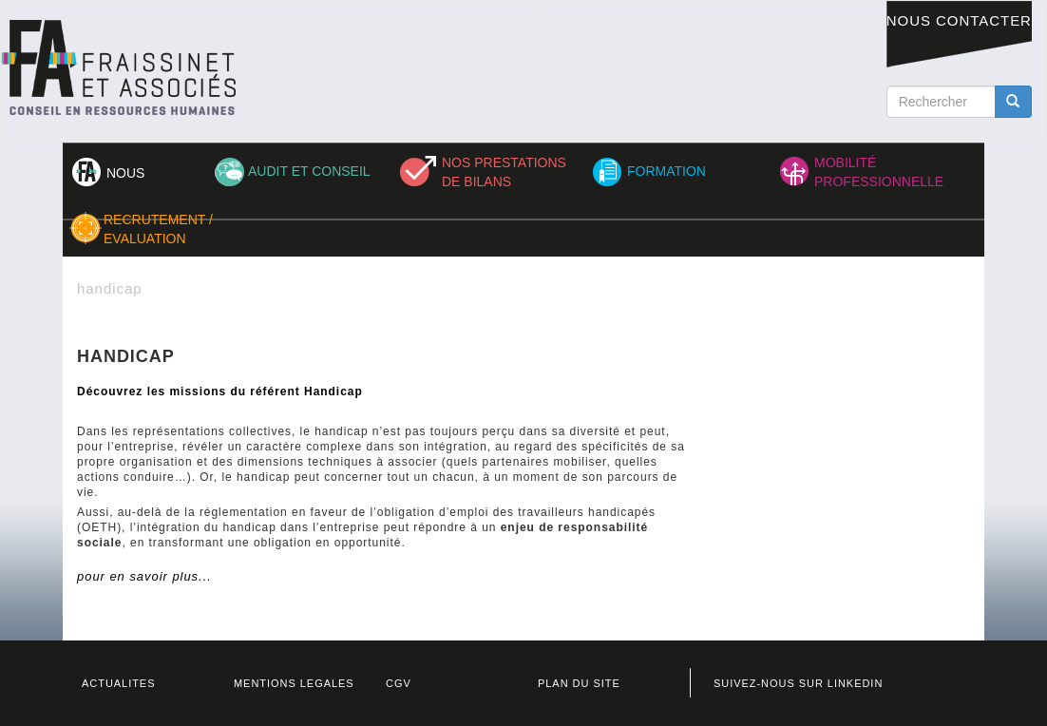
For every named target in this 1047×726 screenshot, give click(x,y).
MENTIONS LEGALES (294, 683)
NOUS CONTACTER (959, 20)
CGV (398, 683)
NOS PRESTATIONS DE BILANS (504, 172)
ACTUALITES (118, 683)
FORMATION (666, 171)
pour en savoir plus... (144, 576)
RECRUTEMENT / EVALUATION (158, 229)
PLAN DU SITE (579, 683)
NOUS (125, 173)
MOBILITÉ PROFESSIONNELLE (878, 172)
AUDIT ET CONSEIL (309, 171)
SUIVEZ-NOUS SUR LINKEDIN (798, 683)
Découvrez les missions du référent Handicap (220, 391)
